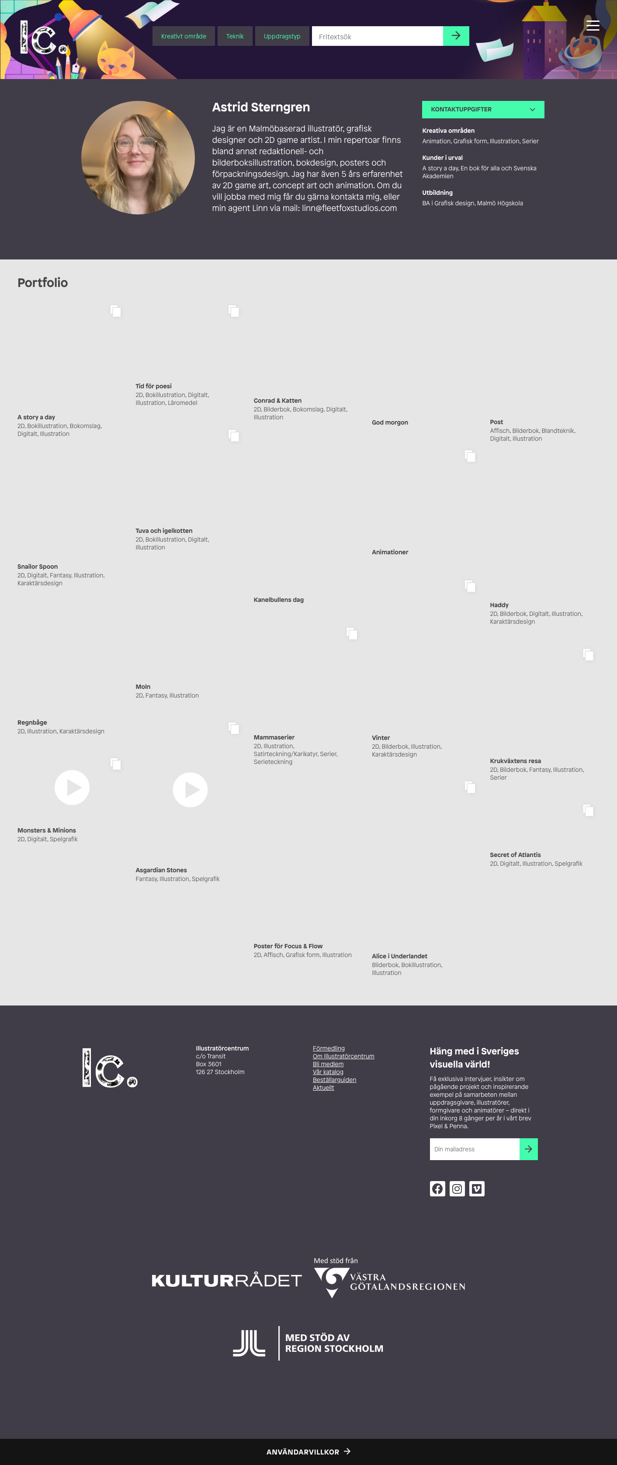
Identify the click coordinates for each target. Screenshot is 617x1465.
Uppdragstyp (282, 36)
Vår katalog (328, 1072)
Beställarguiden (334, 1080)
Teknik (235, 36)
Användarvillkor (303, 1452)
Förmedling (329, 1048)
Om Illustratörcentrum (343, 1056)
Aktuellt (323, 1088)
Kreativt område (183, 36)
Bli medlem (328, 1064)
